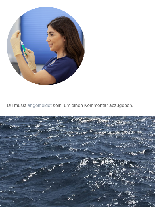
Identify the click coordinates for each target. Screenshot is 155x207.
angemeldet (40, 105)
